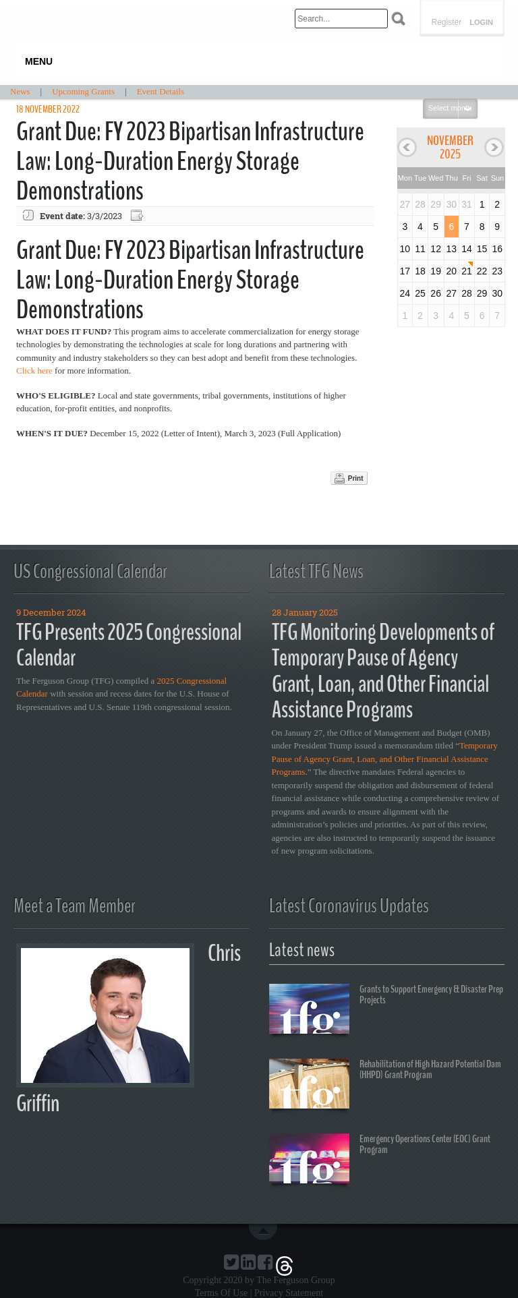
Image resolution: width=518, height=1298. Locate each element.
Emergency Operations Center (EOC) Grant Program (379, 1160)
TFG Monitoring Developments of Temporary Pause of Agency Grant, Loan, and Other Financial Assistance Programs (383, 671)
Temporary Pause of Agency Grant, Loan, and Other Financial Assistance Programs (385, 758)
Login (481, 22)
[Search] (341, 18)
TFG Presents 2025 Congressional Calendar (128, 645)
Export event (138, 216)
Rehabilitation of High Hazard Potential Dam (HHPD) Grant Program (385, 1086)
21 (466, 271)
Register (446, 22)
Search (398, 18)
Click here (34, 370)
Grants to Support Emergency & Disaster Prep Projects (386, 1011)
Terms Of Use (221, 1293)
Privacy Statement (288, 1293)
